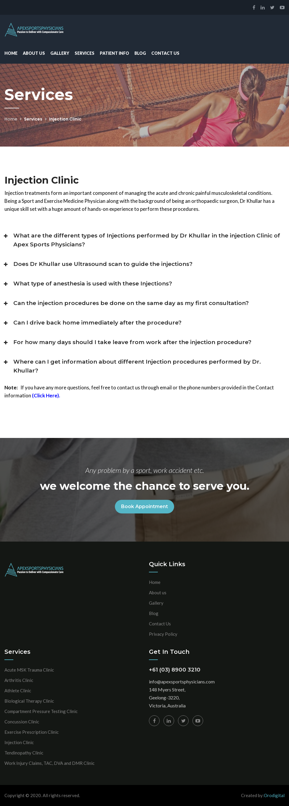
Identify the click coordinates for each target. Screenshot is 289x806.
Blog (140, 53)
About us (157, 592)
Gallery (59, 53)
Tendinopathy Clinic (23, 752)
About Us (34, 53)
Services (84, 53)
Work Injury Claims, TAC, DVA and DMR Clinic (49, 763)
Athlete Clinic (17, 690)
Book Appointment (144, 506)
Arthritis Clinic (18, 680)
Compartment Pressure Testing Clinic (41, 711)
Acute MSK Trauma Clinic (29, 669)
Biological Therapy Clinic (29, 701)
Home (10, 53)
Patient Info (114, 53)
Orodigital (274, 795)
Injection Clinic (19, 742)
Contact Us (165, 53)
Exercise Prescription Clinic (31, 732)
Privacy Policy (163, 634)
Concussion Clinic (21, 721)
